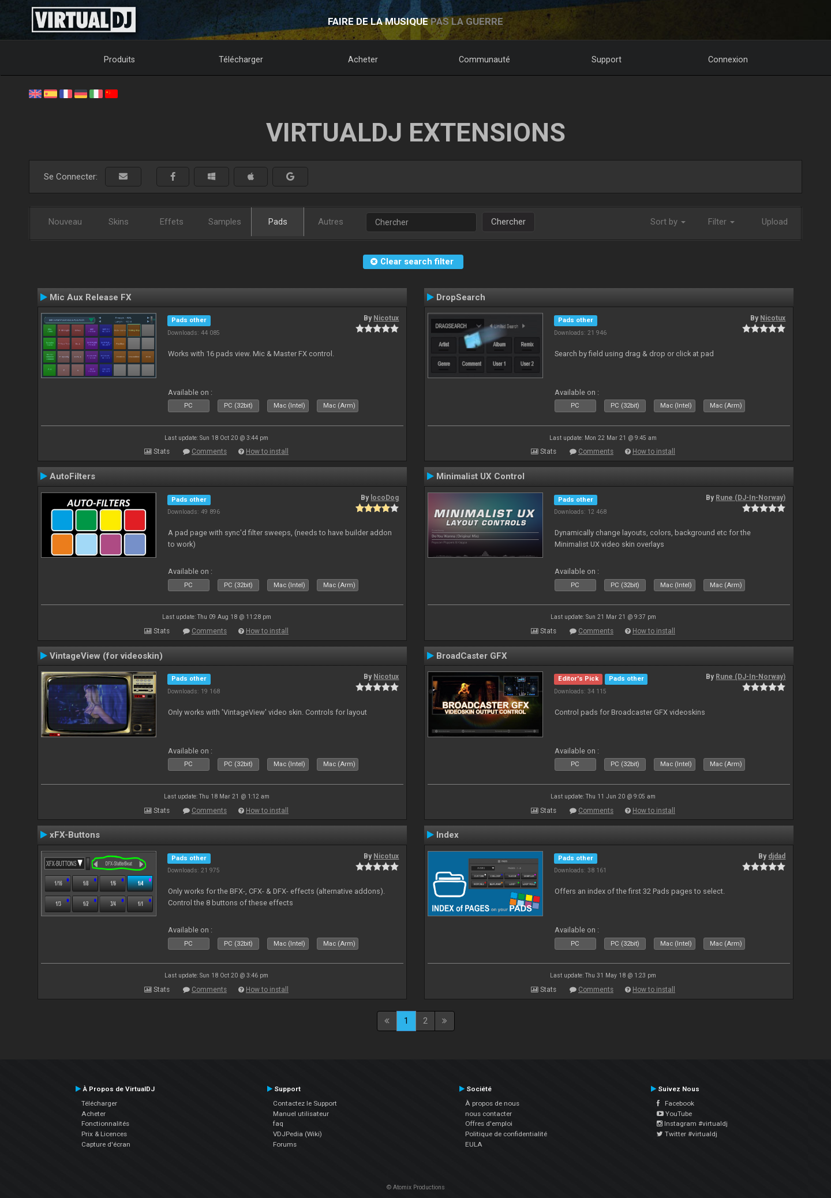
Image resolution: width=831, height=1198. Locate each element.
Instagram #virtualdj (692, 1123)
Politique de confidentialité (506, 1134)
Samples (224, 222)
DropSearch (460, 297)
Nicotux (386, 318)
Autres (330, 222)
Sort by (668, 222)
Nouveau (65, 222)
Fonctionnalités (105, 1123)
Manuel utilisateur (301, 1114)
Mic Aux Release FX (91, 297)
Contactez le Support (305, 1103)
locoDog (384, 498)
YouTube (674, 1114)
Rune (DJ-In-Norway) (750, 498)
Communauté (484, 59)
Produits (119, 59)
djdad (776, 856)
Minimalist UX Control (480, 476)
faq (278, 1123)
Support (607, 59)
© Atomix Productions (416, 1187)
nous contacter (488, 1114)
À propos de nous (492, 1103)
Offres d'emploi (488, 1123)
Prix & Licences (104, 1134)
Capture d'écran (105, 1144)
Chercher (508, 222)
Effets (172, 222)
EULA (473, 1144)
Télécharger (241, 59)
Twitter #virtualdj (687, 1134)
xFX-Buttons (75, 835)
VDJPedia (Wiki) (297, 1134)
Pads (277, 222)
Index (447, 835)
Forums (285, 1144)
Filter (721, 222)
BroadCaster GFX (471, 656)
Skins (118, 222)
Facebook (675, 1103)
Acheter (363, 59)
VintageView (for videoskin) (106, 656)
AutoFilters (72, 476)
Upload (775, 222)
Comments (209, 451)
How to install (267, 451)
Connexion (728, 59)
